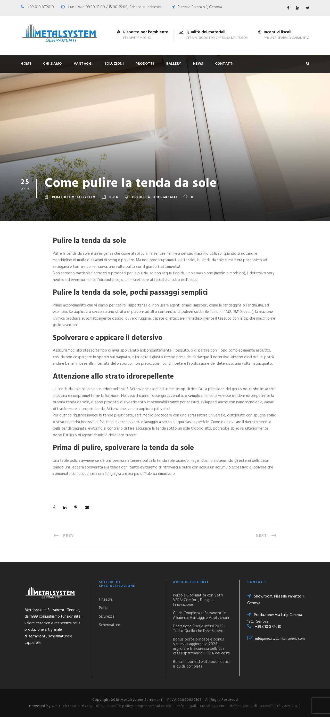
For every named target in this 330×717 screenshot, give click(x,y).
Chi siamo (52, 64)
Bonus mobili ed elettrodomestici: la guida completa (201, 664)
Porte (104, 608)
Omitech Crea (64, 706)
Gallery (173, 64)
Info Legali (186, 706)
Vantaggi (83, 64)
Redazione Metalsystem (73, 197)
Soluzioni (114, 64)
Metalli (170, 197)
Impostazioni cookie (155, 706)
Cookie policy (120, 706)
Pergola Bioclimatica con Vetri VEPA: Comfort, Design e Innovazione (198, 600)
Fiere (156, 197)
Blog (113, 197)
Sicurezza (106, 616)
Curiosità (141, 197)
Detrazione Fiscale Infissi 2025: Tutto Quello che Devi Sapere (198, 628)
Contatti (224, 64)
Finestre (106, 599)
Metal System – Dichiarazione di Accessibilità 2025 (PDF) (250, 706)
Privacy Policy (92, 706)
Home (26, 64)
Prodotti (145, 64)
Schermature (109, 625)
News (198, 64)
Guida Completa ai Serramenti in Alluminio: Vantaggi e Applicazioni (201, 615)
